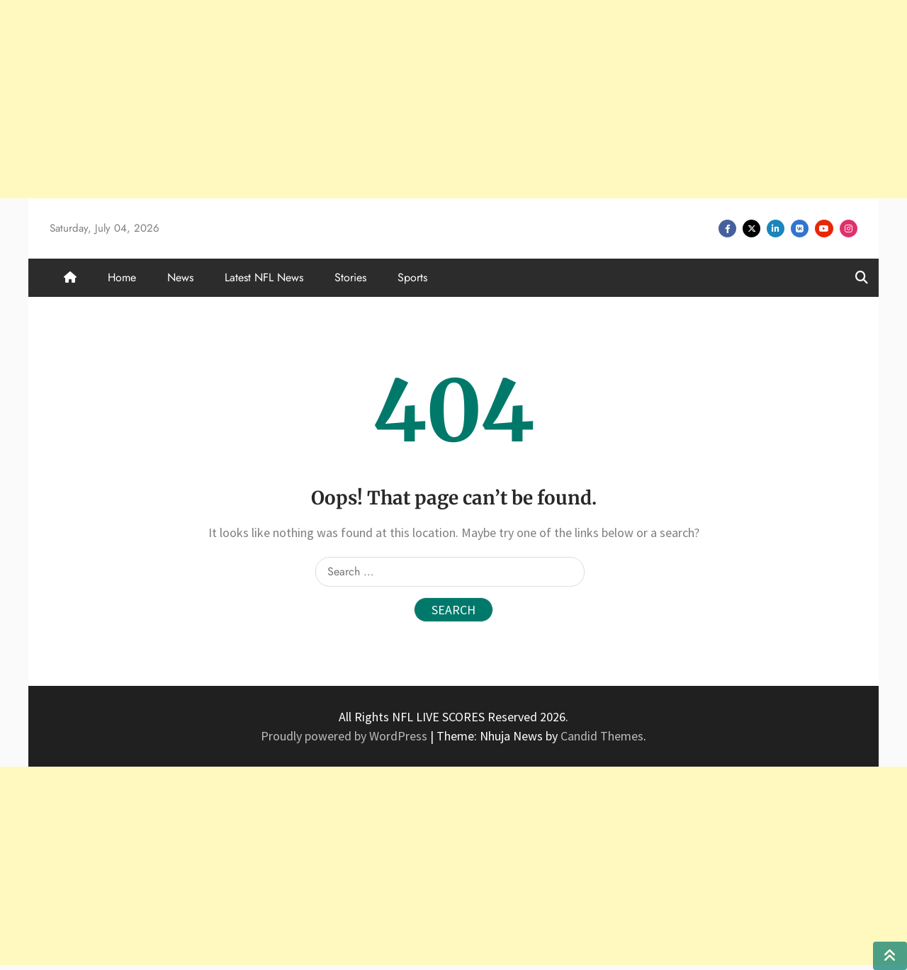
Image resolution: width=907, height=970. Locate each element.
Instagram (848, 228)
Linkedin (775, 228)
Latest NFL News (264, 277)
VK (800, 228)
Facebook (727, 228)
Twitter (751, 228)
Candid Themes (601, 736)
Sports (412, 277)
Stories (350, 277)
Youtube (824, 228)
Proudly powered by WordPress (345, 736)
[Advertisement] (425, 99)
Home (122, 277)
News (180, 277)
